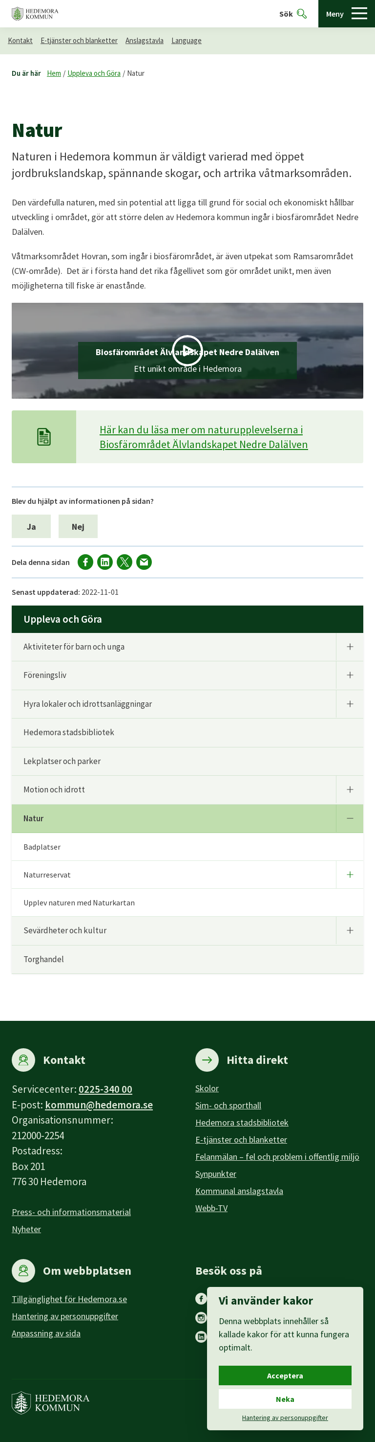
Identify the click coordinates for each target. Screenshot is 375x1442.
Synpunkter (215, 1173)
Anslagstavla (144, 40)
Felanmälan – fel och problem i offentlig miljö (277, 1156)
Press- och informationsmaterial (71, 1211)
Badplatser (42, 847)
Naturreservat (47, 874)
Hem (54, 73)
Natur (136, 73)
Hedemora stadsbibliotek (68, 732)
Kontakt (20, 40)
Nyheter (26, 1229)
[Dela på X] (124, 562)
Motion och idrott (54, 789)
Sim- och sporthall (228, 1105)
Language (186, 40)
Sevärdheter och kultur (64, 930)
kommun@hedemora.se (99, 1104)
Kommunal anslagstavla (239, 1190)
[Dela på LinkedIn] (105, 562)
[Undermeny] (349, 646)
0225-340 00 (105, 1089)
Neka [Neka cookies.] (285, 1399)
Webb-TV (211, 1208)
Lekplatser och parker (62, 761)
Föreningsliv (44, 675)
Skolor (207, 1088)
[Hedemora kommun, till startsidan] (35, 14)
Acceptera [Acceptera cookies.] (285, 1375)
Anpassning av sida (46, 1333)
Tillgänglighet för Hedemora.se (69, 1299)
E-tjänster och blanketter (79, 40)
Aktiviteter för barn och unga (74, 646)
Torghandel (43, 959)
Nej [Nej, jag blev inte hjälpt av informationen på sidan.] (78, 526)
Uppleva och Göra (94, 73)
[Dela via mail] (144, 562)
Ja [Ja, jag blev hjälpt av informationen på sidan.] (31, 526)
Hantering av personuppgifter (65, 1316)
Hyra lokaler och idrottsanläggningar (87, 703)
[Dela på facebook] (85, 562)
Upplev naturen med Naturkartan (79, 902)
